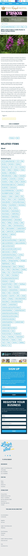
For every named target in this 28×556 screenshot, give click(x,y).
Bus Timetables (4, 471)
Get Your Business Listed (6, 499)
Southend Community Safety (8, 319)
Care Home (22, 167)
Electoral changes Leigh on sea (8, 184)
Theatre (3, 336)
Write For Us (3, 501)
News (3, 269)
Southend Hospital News (7, 322)
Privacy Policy (4, 494)
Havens (15, 207)
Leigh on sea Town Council (8, 246)
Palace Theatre (15, 269)
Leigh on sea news (6, 251)
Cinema (22, 169)
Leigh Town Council (6, 237)
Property (12, 281)
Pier (3, 275)
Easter (17, 181)
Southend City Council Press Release (10, 313)
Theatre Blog (11, 336)
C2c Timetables (4, 473)
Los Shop (18, 257)
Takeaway (3, 527)
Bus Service (11, 164)
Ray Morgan (22, 284)
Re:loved (4, 286)
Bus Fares (4, 164)
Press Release (15, 275)
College (15, 175)
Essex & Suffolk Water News (9, 118)
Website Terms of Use (5, 495)
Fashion (11, 196)
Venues (2, 535)
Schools (23, 295)
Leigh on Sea (22, 240)
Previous (12, 138)
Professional (4, 281)
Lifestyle (14, 251)
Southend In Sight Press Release (9, 327)
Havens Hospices (15, 210)
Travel (19, 339)
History (3, 222)
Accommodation (4, 515)
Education (23, 181)
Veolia (8, 342)
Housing (16, 222)
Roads (9, 292)
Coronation (20, 178)
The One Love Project (6, 333)
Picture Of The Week (17, 272)
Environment (13, 187)
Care (16, 167)
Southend (4, 304)
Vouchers (3, 486)
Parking (3, 272)
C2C (11, 167)
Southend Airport (12, 304)
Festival (16, 196)
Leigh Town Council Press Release (9, 240)
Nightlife (3, 520)
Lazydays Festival (21, 228)
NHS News (21, 266)
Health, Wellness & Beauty (6, 538)
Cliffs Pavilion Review (6, 175)
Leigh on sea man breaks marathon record (11, 248)
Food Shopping (4, 531)
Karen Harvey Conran (18, 225)
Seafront (4, 298)
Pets (9, 272)
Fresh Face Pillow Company (18, 202)
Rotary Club (15, 292)
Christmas (16, 169)
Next (18, 138)
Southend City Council (20, 310)
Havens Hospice (5, 210)
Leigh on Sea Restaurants (6, 525)
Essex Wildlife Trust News (7, 193)
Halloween (4, 207)
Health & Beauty (5, 216)
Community (22, 175)
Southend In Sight (19, 322)
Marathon (4, 260)
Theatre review (5, 339)
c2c (10, 345)
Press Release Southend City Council (10, 278)
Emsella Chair (5, 187)
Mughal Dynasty (5, 263)
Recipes (10, 286)
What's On (3, 484)
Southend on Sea (5, 330)
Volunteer (15, 342)
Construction (13, 178)
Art (18, 26)
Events (17, 193)
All (2, 26)
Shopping (11, 298)
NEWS (3, 3)
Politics (7, 275)
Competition (4, 178)
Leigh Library (5, 234)
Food (15, 199)
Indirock (4, 225)
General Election (12, 205)
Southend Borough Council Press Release (11, 307)
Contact (2, 504)
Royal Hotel (4, 295)
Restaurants (23, 289)
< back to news (4, 23)
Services (3, 522)
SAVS (18, 295)
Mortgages (23, 260)
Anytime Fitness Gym (10, 26)
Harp (10, 207)
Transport (13, 339)
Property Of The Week (7, 284)
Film (22, 196)
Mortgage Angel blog (13, 260)
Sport (13, 330)
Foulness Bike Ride (6, 202)
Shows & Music (5, 301)
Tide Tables (3, 469)
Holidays (10, 222)
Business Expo (5, 167)
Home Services (4, 540)
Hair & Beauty (22, 205)
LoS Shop (21, 254)
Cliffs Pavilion (12, 172)
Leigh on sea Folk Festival (7, 243)
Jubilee (9, 225)
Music (13, 263)
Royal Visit (12, 295)
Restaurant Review (13, 289)
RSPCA (15, 284)
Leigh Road (12, 234)
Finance (3, 199)
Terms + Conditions (5, 497)
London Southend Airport (7, 257)
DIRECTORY (24, 3)
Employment (21, 184)
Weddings (22, 342)
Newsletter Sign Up (5, 503)
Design (11, 181)
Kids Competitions (10, 228)
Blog (22, 26)
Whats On (4, 345)
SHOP (17, 3)
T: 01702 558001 (7, 459)
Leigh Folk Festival (20, 231)
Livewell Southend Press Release (9, 254)
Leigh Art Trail (10, 231)
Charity (3, 169)
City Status (4, 172)
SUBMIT (14, 394)
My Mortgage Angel (6, 266)
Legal (3, 231)
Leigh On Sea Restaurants (6, 468)
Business (18, 164)
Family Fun (4, 196)
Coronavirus (4, 181)
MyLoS (14, 266)
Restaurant (4, 289)
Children (9, 169)
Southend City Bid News (7, 310)
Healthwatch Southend (7, 219)
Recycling (16, 286)
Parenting (24, 269)
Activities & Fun (4, 545)
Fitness (9, 199)
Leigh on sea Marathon (20, 243)
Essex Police (19, 190)
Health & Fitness (15, 213)
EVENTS (10, 3)
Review (3, 292)
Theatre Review (19, 336)
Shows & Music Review (20, 298)
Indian (22, 222)
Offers (8, 269)
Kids (3, 228)
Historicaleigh (18, 219)
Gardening (4, 205)
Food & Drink (21, 199)
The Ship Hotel (17, 333)
